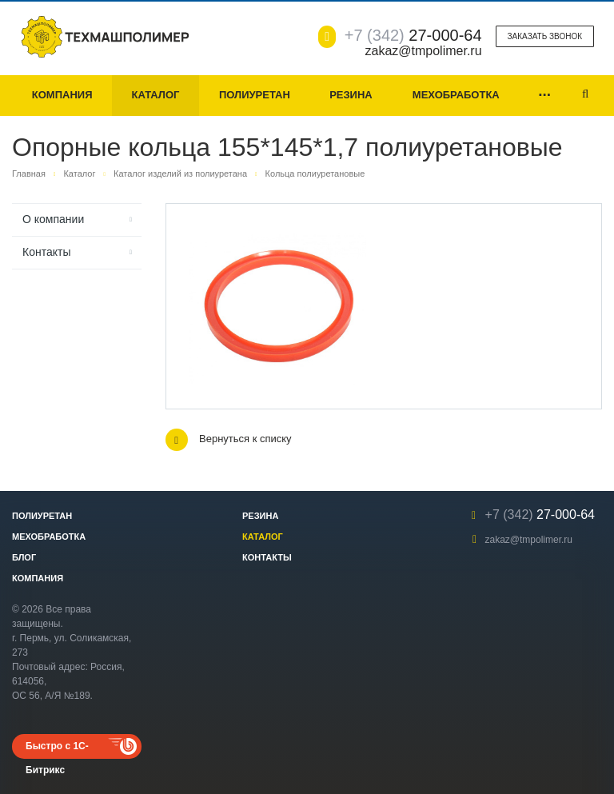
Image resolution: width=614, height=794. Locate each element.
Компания (62, 95)
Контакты (46, 251)
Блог (24, 557)
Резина (351, 95)
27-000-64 (413, 35)
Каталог (155, 95)
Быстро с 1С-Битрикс (57, 749)
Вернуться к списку (228, 440)
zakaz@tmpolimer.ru (528, 539)
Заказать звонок (545, 36)
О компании (53, 219)
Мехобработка (456, 95)
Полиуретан (254, 95)
